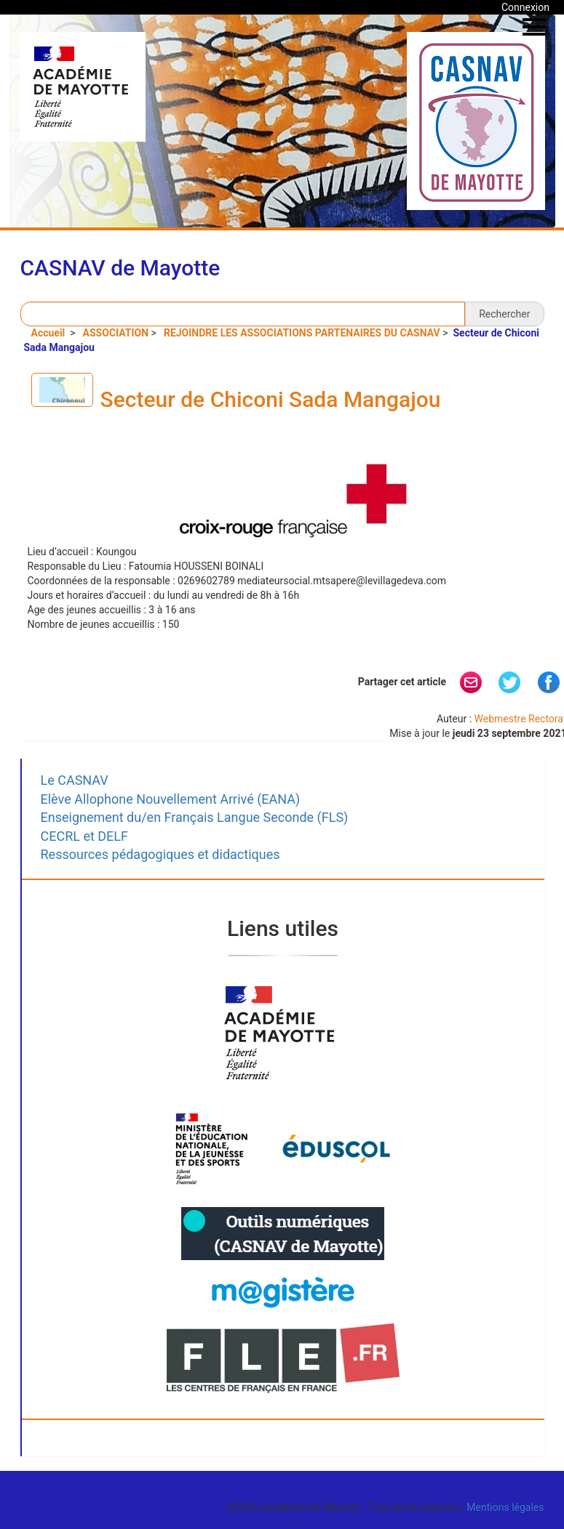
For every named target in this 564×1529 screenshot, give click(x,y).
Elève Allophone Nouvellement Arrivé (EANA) (171, 799)
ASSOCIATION (116, 333)
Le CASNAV (74, 780)
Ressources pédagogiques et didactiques (160, 854)
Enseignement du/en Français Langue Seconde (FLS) (195, 817)
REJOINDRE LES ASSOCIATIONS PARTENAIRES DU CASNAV (302, 333)
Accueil (49, 333)
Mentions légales (505, 1507)
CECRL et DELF (85, 836)
